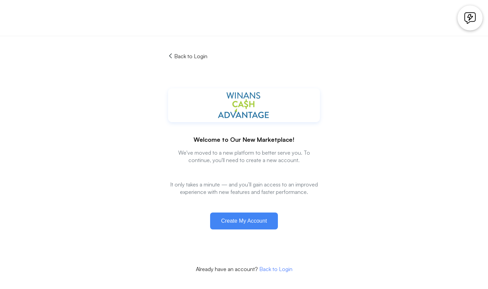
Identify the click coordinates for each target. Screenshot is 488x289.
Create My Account (244, 221)
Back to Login (187, 56)
